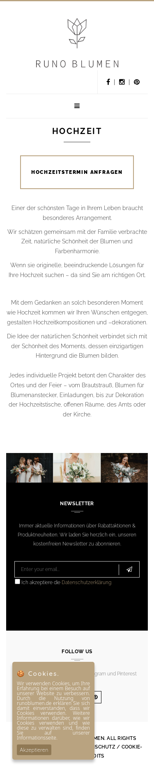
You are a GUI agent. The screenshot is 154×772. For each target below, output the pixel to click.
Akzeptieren (34, 750)
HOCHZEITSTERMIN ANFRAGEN (77, 172)
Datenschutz (96, 747)
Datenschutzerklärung (86, 582)
